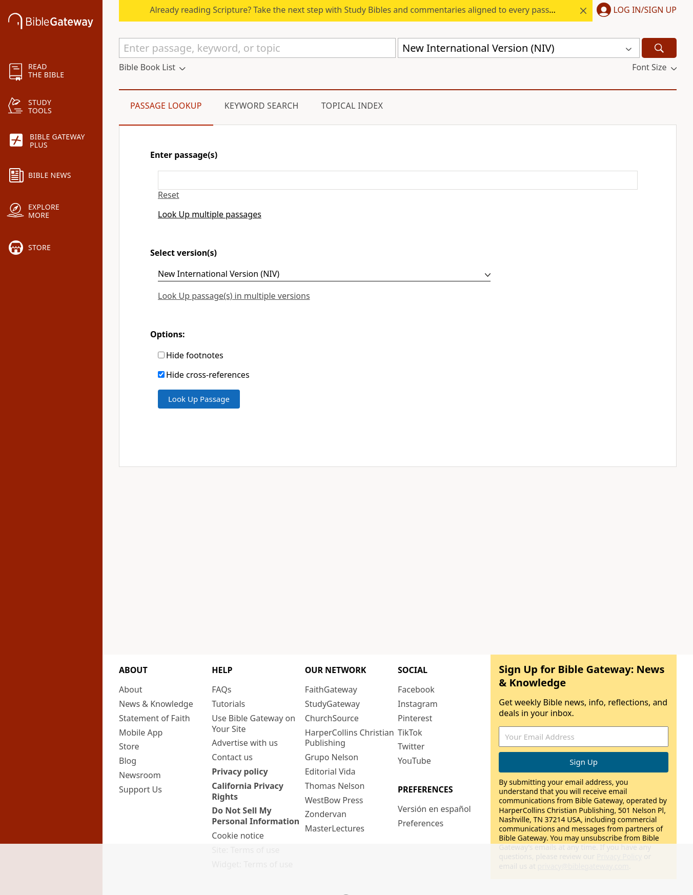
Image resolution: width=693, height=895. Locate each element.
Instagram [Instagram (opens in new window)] (418, 703)
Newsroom (140, 775)
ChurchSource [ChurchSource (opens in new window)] (332, 718)
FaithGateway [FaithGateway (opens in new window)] (331, 689)
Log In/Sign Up (645, 10)
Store (129, 746)
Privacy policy (240, 771)
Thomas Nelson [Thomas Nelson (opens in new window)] (335, 785)
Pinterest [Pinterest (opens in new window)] (415, 718)
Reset (168, 195)
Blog (127, 760)
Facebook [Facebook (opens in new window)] (416, 689)
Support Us (140, 789)
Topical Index (352, 105)
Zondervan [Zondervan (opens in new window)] (325, 814)
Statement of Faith (154, 718)
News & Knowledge (156, 703)
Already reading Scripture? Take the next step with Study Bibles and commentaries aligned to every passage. (415, 9)
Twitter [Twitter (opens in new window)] (411, 746)
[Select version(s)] (324, 275)
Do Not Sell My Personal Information (255, 816)
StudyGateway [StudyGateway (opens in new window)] (332, 703)
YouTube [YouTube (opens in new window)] (414, 760)
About (130, 689)
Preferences (420, 823)
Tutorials (228, 703)
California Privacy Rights (247, 791)
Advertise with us (245, 742)
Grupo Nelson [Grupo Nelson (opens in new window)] (331, 757)
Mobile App (140, 732)
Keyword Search (262, 105)
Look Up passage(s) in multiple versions (234, 295)
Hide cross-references (208, 375)
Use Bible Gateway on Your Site (253, 724)
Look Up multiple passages (209, 214)
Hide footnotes (194, 355)
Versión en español (434, 809)
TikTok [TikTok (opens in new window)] (410, 732)
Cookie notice (238, 835)
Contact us (232, 757)
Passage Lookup (166, 105)
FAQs (221, 689)
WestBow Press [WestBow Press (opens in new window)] (334, 800)
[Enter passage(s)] (398, 180)
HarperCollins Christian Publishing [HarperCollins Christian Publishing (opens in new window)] (349, 738)
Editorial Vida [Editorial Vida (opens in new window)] (330, 771)
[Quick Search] (257, 48)
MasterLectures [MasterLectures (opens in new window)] (334, 828)
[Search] (659, 48)
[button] (635, 11)
